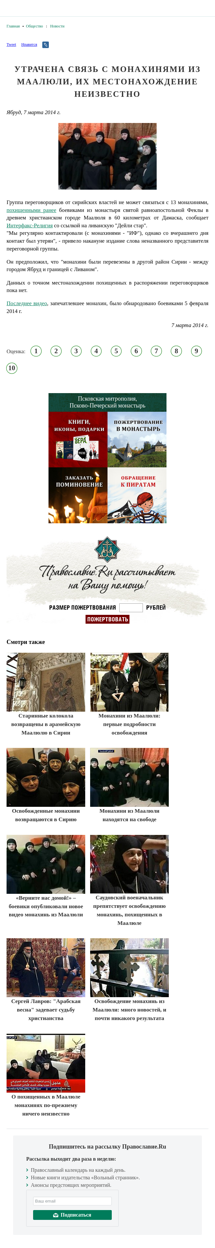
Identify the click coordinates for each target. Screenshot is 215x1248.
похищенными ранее (31, 210)
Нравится (29, 44)
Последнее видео (27, 303)
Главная (13, 26)
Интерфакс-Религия (30, 225)
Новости (57, 26)
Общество (34, 26)
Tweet (11, 44)
